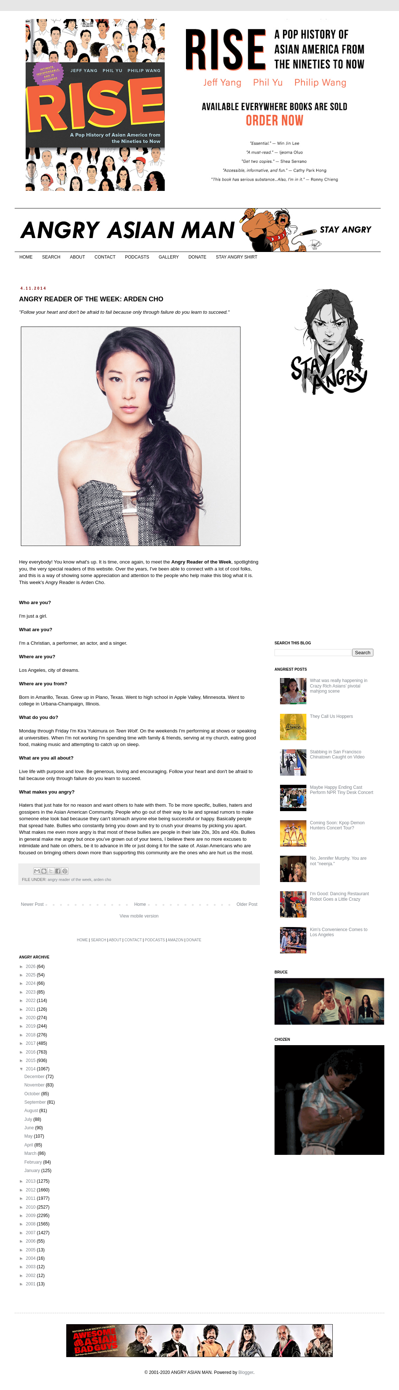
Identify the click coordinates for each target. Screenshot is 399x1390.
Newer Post (32, 904)
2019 (31, 1026)
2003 (31, 1266)
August (31, 1110)
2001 (31, 1284)
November (35, 1085)
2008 (31, 1224)
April (29, 1145)
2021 (31, 1009)
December (35, 1076)
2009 (31, 1215)
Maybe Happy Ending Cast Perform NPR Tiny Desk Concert (341, 790)
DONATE (197, 257)
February (33, 1162)
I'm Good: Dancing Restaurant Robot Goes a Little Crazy (339, 896)
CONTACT (104, 257)
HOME (26, 257)
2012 (31, 1190)
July (28, 1119)
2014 (31, 1068)
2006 (31, 1241)
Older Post (246, 904)
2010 (31, 1207)
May (29, 1136)
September (35, 1102)
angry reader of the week (69, 879)
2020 (31, 1017)
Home (140, 904)
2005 (31, 1249)
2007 (31, 1232)
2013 (31, 1181)
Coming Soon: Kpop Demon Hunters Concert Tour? (337, 825)
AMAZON (175, 940)
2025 (31, 974)
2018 (31, 1034)
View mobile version (139, 916)
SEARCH (51, 257)
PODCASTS (137, 257)
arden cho (102, 879)
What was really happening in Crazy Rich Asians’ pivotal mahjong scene (339, 686)
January (32, 1170)
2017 (31, 1043)
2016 (31, 1052)
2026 (31, 966)
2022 (31, 1000)
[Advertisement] (329, 518)
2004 (31, 1258)
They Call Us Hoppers (331, 716)
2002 (31, 1275)
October (32, 1093)
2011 (31, 1198)
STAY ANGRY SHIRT (236, 257)
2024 (31, 983)
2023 (31, 992)
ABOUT (77, 257)
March (31, 1153)
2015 (31, 1060)
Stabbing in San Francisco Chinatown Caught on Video (337, 754)
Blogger (245, 1372)
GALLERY (169, 257)
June (29, 1127)
